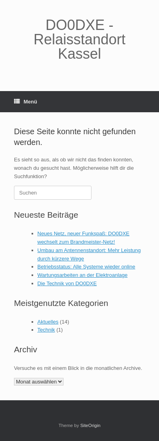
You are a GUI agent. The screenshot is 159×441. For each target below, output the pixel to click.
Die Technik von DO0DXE (67, 283)
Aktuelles (48, 322)
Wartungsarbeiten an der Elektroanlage (83, 275)
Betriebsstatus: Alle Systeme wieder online (86, 267)
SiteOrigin (90, 425)
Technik (46, 330)
